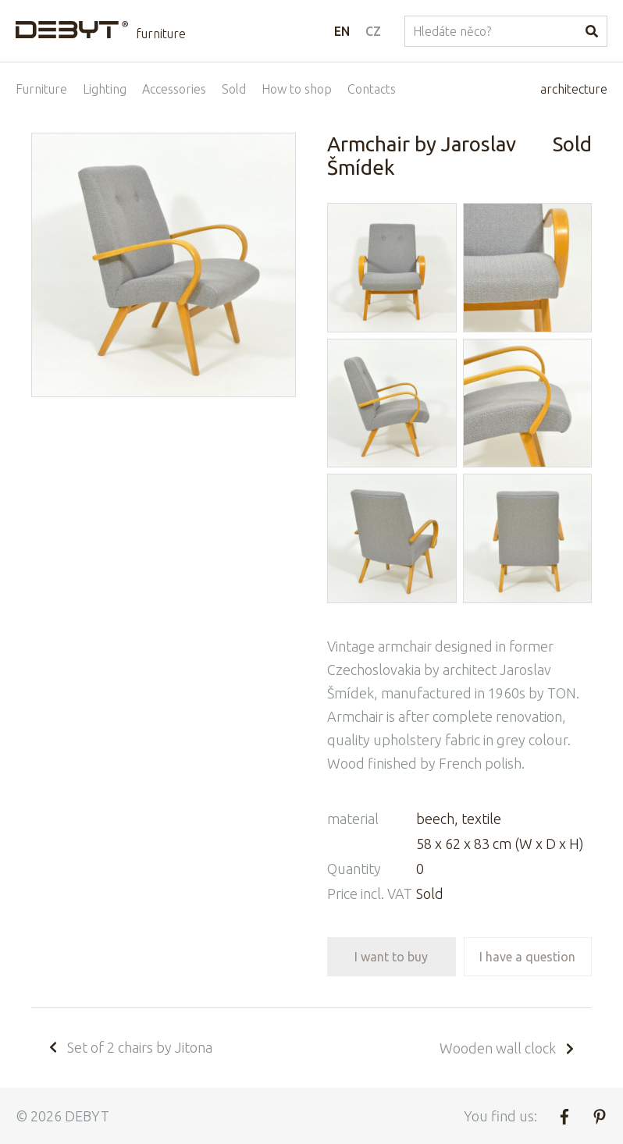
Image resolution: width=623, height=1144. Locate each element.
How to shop (297, 89)
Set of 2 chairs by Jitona (129, 1047)
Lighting (104, 89)
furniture (161, 34)
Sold (234, 89)
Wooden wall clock (508, 1048)
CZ (373, 31)
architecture (573, 89)
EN (342, 31)
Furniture (41, 89)
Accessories (174, 89)
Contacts (371, 89)
